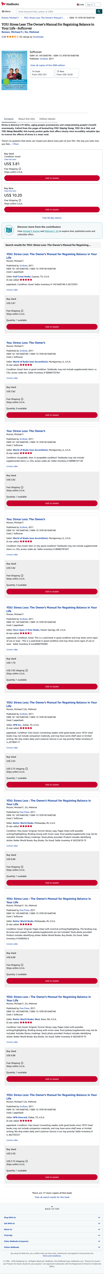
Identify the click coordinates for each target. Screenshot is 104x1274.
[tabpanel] (51, 134)
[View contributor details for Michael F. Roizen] (12, 31)
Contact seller (12, 290)
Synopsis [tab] (9, 118)
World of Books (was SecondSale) (30, 361)
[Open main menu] (7, 11)
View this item (10, 159)
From (42, 73)
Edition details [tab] (47, 118)
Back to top (52, 1208)
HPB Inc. (17, 724)
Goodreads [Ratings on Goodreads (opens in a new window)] (38, 36)
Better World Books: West (26, 1019)
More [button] (16, 144)
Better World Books (23, 823)
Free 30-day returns (52, 217)
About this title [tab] (26, 118)
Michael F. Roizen (31, 231)
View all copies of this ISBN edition (47, 65)
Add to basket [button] (52, 178)
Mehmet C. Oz (52, 231)
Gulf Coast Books (21, 276)
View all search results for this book (52, 1197)
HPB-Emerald (20, 1117)
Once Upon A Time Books (26, 629)
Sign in (90, 4)
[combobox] (56, 11)
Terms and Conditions (52, 1256)
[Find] (99, 11)
